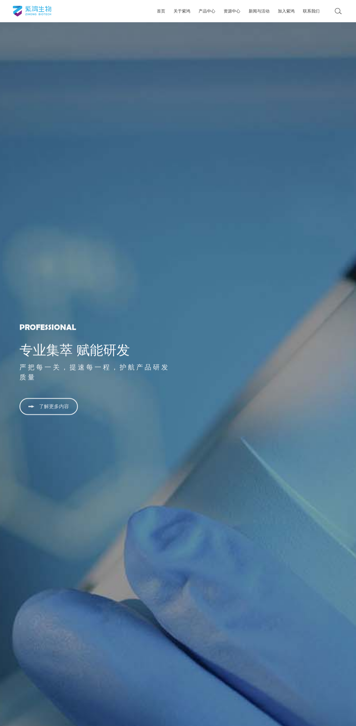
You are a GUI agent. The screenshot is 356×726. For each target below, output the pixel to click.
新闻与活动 (259, 11)
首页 (161, 11)
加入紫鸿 (286, 11)
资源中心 (232, 11)
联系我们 (311, 11)
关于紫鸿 (182, 11)
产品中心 (207, 11)
